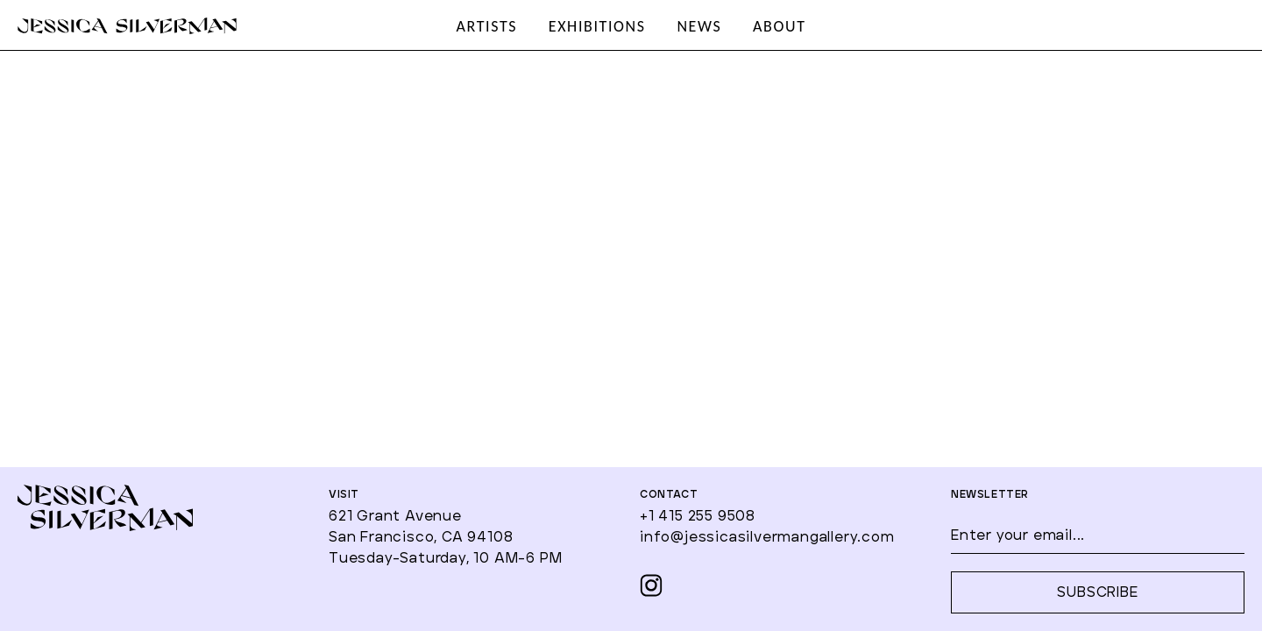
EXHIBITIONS (597, 26)
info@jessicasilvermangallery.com (767, 537)
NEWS (699, 26)
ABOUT (779, 26)
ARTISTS (486, 26)
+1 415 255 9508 (697, 516)
